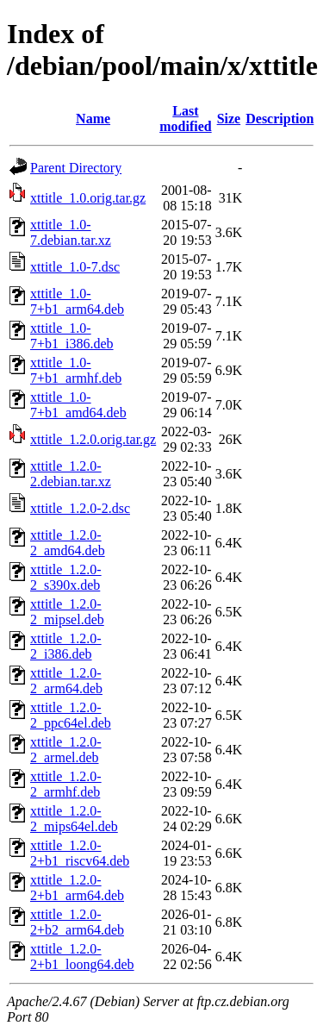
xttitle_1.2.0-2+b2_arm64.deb (77, 922)
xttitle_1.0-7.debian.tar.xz (70, 232)
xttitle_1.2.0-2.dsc (80, 508)
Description (279, 118)
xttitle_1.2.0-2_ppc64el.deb (70, 715)
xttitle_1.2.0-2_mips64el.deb (74, 819)
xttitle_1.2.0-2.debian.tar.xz (70, 474)
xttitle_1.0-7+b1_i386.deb (72, 336)
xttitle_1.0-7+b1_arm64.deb (77, 301)
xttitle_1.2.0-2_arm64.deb (66, 681)
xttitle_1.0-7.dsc (75, 267)
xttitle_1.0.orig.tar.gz (88, 198)
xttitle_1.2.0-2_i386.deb (66, 646)
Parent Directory (75, 167)
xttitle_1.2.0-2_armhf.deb (66, 784)
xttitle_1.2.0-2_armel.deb (66, 750)
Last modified (185, 118)
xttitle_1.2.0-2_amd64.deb (67, 543)
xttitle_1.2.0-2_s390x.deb (66, 577)
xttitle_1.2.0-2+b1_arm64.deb (77, 888)
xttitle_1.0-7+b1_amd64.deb (78, 405)
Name (93, 118)
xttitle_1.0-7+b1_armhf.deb (75, 370)
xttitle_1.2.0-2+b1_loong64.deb (82, 956)
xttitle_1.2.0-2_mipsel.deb (67, 612)
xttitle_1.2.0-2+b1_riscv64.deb (79, 853)
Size (229, 118)
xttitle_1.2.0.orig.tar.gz (93, 439)
